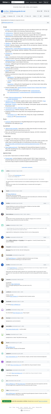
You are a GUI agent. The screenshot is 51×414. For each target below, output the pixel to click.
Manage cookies (39, 407)
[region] (25, 94)
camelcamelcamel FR (36, 92)
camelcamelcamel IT (14, 92)
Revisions (11, 16)
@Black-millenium (13, 240)
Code (3, 16)
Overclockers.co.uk (12, 114)
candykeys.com (9, 35)
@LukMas (21, 240)
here (21, 123)
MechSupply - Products (11, 104)
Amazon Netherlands (14, 89)
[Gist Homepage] (6, 2)
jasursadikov (9, 326)
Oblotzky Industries (10, 60)
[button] (41, 16)
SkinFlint (7, 29)
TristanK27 (8, 247)
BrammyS (8, 318)
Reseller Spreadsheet (12, 99)
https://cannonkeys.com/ (15, 365)
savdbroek (8, 292)
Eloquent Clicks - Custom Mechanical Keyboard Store (18, 48)
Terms (10, 407)
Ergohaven (8, 121)
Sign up (46, 2)
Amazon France (31, 87)
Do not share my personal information (25, 408)
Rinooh (7, 342)
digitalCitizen (9, 370)
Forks (28, 16)
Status (21, 407)
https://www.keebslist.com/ (12, 356)
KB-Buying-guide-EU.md (17, 11)
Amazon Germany (22, 87)
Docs (30, 407)
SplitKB (7, 70)
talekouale (8, 361)
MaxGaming (10, 84)
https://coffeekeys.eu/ (15, 304)
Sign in (40, 2)
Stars (20, 16)
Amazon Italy (38, 87)
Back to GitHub (33, 2)
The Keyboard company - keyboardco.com (15, 108)
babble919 (8, 353)
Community (26, 407)
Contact (33, 407)
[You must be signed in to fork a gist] (47, 11)
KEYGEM (7, 45)
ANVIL (6, 57)
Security (17, 407)
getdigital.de (10, 77)
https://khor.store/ (21, 383)
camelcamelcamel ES (25, 92)
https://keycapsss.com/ (18, 312)
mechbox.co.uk (9, 101)
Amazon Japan (8, 158)
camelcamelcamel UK (21, 116)
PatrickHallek (9, 255)
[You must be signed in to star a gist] (40, 11)
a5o (7, 380)
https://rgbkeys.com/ (10, 347)
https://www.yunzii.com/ (11, 147)
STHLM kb (7, 64)
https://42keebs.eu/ (12, 194)
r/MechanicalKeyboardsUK (15, 97)
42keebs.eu (8, 43)
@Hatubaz (8, 250)
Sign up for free (6, 401)
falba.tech (7, 38)
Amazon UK (10, 116)
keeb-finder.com (12, 258)
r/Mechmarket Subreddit (11, 128)
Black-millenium (9, 214)
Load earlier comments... (27, 167)
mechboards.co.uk (9, 109)
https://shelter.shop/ (15, 284)
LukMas (8, 171)
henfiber (6, 11)
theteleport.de (8, 53)
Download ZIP (46, 16)
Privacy (14, 407)
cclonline (9, 80)
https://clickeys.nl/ (14, 296)
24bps (7, 390)
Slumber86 (8, 301)
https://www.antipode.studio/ (12, 329)
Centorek (7, 67)
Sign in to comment (43, 401)
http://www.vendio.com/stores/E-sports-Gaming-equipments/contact (22, 144)
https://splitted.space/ (10, 393)
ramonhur (8, 279)
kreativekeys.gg (18, 175)
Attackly (8, 334)
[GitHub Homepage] (21, 410)
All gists (27, 2)
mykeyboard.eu (9, 33)
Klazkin (7, 191)
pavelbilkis (8, 309)
